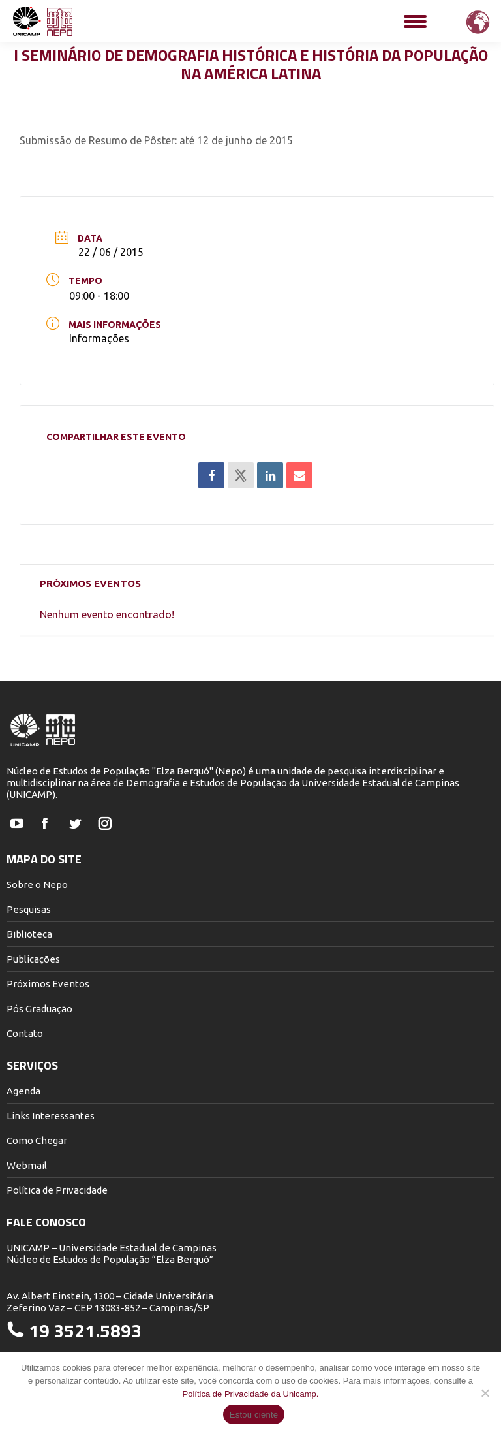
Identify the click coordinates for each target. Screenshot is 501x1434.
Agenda (23, 1090)
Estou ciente (254, 1415)
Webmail (27, 1165)
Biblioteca (29, 934)
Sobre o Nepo (37, 884)
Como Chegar (37, 1140)
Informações (99, 338)
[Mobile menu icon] (415, 21)
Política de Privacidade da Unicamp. (251, 1394)
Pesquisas (29, 909)
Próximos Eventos (48, 983)
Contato (25, 1033)
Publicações (33, 958)
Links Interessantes (51, 1115)
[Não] (484, 1392)
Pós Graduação (39, 1008)
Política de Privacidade (57, 1190)
